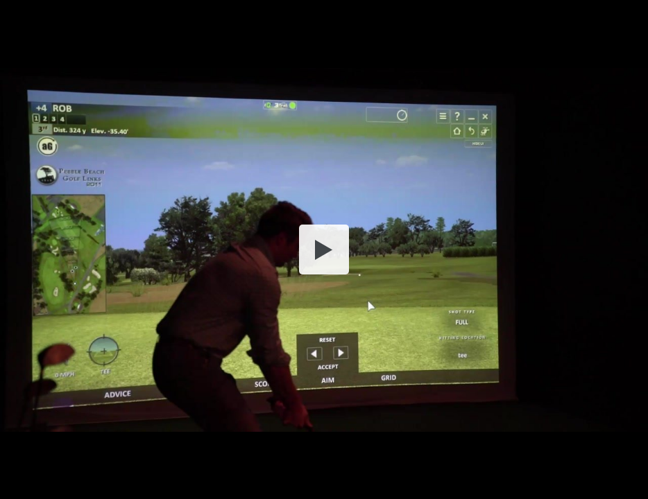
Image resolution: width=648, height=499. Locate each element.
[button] (324, 249)
